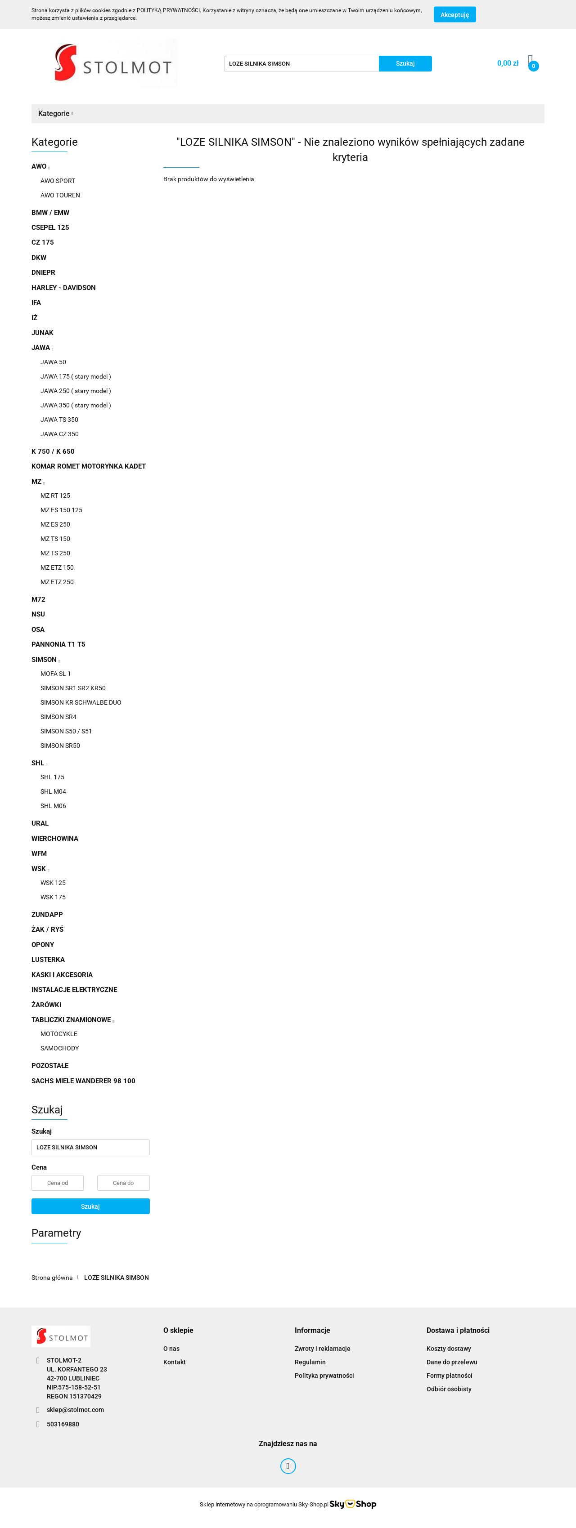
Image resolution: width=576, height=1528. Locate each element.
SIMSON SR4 (58, 716)
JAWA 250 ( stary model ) (75, 390)
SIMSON (46, 660)
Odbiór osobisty (449, 1389)
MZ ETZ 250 (57, 581)
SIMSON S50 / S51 (66, 731)
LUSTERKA (48, 960)
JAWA (42, 348)
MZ (38, 482)
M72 (38, 599)
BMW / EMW (50, 213)
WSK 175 (53, 897)
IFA (36, 303)
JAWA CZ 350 (59, 434)
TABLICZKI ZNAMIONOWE (73, 1020)
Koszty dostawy (449, 1348)
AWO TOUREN (60, 195)
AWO (41, 166)
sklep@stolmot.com (75, 1409)
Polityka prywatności (324, 1375)
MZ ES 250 (55, 524)
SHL (39, 763)
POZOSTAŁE (50, 1066)
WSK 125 (53, 882)
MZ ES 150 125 (61, 510)
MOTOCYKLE (58, 1033)
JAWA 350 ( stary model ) (75, 405)
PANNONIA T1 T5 (59, 644)
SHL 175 (52, 777)
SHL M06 (53, 805)
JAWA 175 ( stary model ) (75, 376)
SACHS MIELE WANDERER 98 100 (83, 1081)
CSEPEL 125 (50, 227)
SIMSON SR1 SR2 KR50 (73, 688)
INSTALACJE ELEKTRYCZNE (74, 990)
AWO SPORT (57, 180)
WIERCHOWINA (55, 839)
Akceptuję (455, 14)
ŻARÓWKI (46, 1005)
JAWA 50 (53, 362)
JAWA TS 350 (59, 419)
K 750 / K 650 (53, 451)
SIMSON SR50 (60, 745)
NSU (38, 614)
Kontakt (174, 1362)
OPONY (43, 945)
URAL (40, 823)
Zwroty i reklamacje (323, 1348)
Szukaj (90, 1206)
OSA (38, 629)
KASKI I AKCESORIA (62, 975)
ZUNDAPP (47, 915)
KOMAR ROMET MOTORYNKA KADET (89, 466)
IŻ (34, 318)
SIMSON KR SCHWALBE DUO (81, 702)
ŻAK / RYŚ (47, 929)
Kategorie (55, 113)
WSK (40, 869)
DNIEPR (43, 272)
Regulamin (310, 1362)
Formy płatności (449, 1375)
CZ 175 (43, 242)
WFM (39, 853)
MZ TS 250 (55, 553)
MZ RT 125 (55, 495)
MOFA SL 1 (55, 673)
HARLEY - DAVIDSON (64, 288)
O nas (171, 1348)
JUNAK (43, 333)
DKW (39, 258)
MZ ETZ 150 (57, 567)
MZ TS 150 (55, 538)
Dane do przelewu (452, 1362)
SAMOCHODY (59, 1048)
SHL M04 (53, 791)
